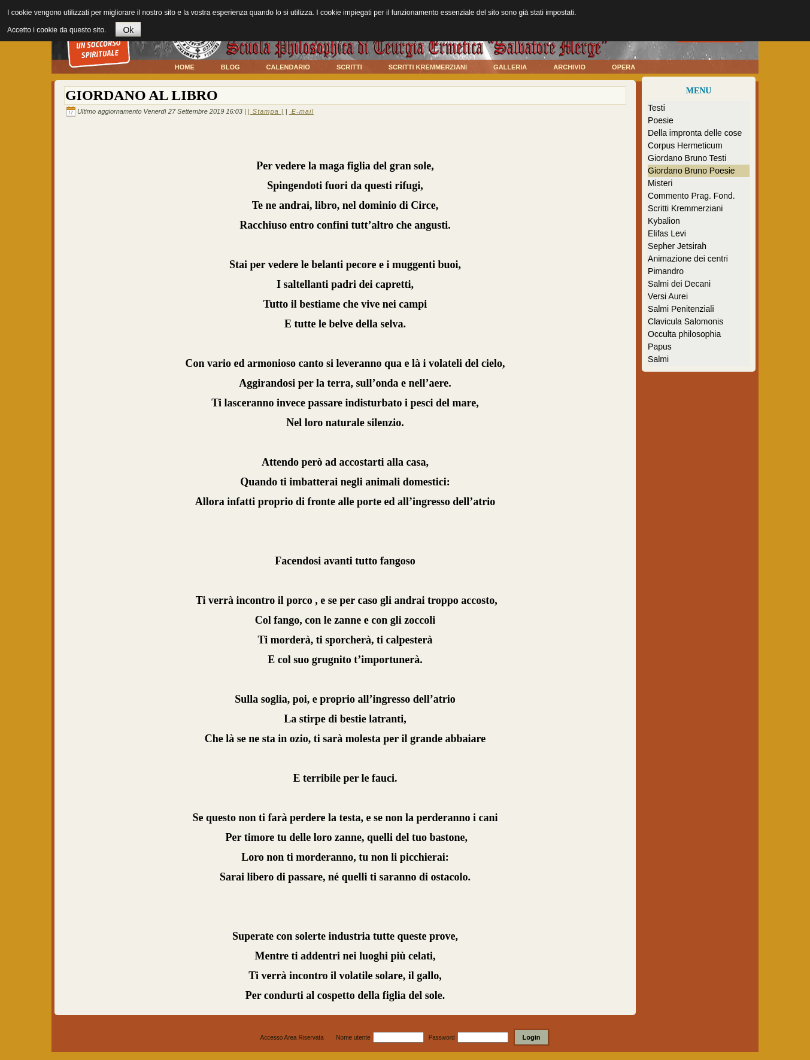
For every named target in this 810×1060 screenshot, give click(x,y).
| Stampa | (266, 111)
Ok (128, 30)
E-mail (301, 111)
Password (442, 1037)
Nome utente (353, 1037)
